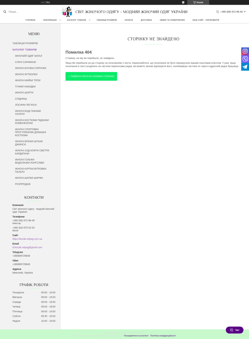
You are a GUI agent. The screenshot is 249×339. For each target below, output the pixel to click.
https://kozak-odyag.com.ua (27, 238)
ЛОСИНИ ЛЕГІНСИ (26, 104)
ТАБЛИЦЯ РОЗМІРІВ (107, 20)
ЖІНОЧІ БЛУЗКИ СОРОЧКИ (30, 68)
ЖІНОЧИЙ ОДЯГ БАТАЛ (28, 55)
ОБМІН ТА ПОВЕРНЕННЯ (172, 20)
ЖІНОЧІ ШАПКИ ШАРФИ (29, 177)
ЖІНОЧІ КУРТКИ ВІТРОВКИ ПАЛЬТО (30, 170)
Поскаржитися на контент (136, 336)
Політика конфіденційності (163, 336)
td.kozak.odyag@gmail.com (27, 247)
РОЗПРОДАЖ (23, 184)
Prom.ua (141, 332)
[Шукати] (5, 11)
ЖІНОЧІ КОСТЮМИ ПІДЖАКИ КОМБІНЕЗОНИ (32, 122)
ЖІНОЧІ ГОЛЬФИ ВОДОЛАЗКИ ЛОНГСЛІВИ (29, 161)
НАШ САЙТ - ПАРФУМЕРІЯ (206, 20)
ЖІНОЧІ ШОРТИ (24, 92)
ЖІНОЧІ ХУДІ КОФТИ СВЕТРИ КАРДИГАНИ (32, 152)
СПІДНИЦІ (21, 98)
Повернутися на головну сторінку (92, 76)
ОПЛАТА (129, 20)
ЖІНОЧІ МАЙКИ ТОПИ (27, 80)
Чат (234, 330)
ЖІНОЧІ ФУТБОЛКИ (26, 74)
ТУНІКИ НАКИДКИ (25, 86)
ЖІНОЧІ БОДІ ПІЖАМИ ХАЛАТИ (28, 112)
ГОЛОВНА (30, 20)
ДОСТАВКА (146, 20)
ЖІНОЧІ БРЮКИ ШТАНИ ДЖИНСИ (29, 143)
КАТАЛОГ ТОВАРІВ (76, 20)
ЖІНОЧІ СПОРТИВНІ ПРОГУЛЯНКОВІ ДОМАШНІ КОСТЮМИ (30, 132)
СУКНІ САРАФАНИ (25, 62)
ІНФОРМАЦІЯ (50, 20)
